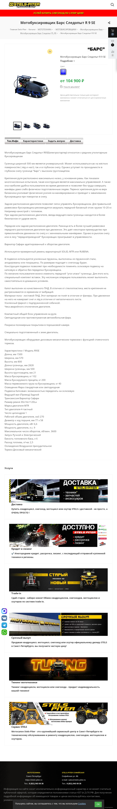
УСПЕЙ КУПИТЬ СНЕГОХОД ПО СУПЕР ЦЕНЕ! (59, 13)
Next (53, 126)
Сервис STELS (19, 726)
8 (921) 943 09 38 (36, 784)
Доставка (16, 504)
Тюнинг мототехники (24, 682)
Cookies (82, 803)
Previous (9, 126)
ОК (98, 804)
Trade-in (16, 593)
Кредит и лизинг (21, 548)
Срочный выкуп (21, 637)
